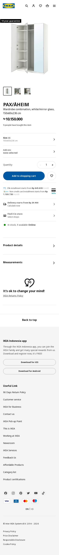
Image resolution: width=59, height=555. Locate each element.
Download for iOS (29, 362)
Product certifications (14, 479)
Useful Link (10, 385)
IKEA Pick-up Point (12, 421)
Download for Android (29, 371)
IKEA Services (10, 450)
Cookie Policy (9, 544)
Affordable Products (13, 464)
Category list (9, 472)
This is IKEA (9, 428)
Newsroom (9, 443)
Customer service (12, 399)
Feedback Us (9, 457)
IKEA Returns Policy (13, 295)
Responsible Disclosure (14, 540)
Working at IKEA (11, 435)
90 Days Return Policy (14, 392)
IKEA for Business (12, 406)
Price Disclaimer (10, 535)
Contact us (8, 414)
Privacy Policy (9, 531)
